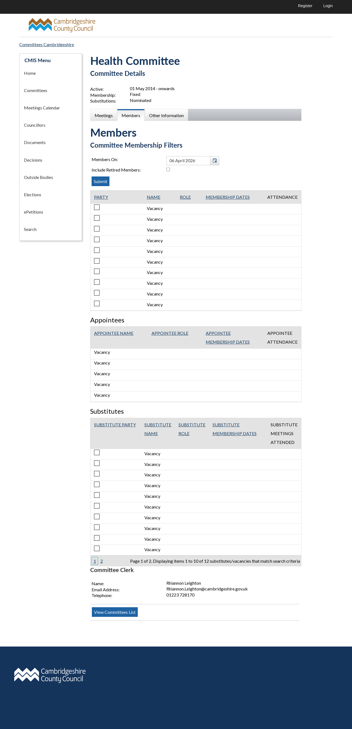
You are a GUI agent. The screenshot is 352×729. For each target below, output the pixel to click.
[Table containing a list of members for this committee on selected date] (195, 250)
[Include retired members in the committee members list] (168, 169)
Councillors (34, 125)
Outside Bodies (38, 177)
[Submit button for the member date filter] (100, 181)
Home (30, 73)
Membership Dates (228, 197)
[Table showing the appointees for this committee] (195, 364)
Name (153, 197)
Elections (32, 194)
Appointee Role (170, 333)
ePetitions (33, 211)
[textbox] (192, 160)
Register (305, 6)
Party (101, 197)
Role (185, 197)
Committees (35, 90)
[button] (214, 160)
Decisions (33, 159)
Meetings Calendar (42, 107)
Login (328, 6)
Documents (35, 142)
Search (30, 229)
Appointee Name (113, 333)
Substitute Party (115, 424)
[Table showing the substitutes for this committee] (195, 492)
